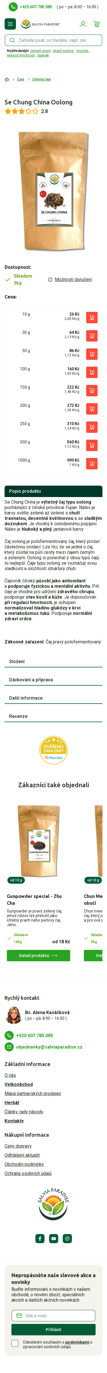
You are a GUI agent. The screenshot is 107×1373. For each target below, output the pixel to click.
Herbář (12, 1102)
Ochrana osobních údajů (28, 1173)
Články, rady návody (24, 1111)
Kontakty (14, 1121)
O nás (10, 1075)
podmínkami (77, 1342)
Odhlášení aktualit (22, 1155)
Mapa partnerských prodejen (33, 1093)
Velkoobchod (19, 1084)
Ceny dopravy (18, 1146)
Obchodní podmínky (24, 1164)
